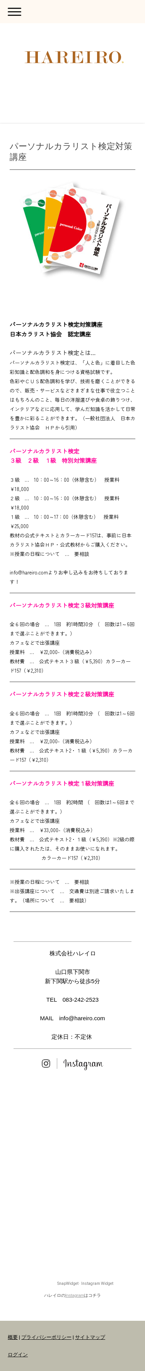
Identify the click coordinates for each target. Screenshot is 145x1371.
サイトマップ (90, 1337)
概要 (13, 1337)
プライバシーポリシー (46, 1337)
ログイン (18, 1354)
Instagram (74, 1295)
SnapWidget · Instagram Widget (85, 1283)
